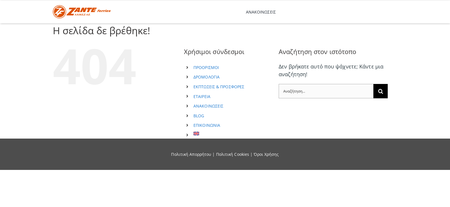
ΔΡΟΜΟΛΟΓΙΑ (206, 77)
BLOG (198, 115)
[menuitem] (231, 133)
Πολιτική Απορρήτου (191, 154)
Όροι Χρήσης (266, 154)
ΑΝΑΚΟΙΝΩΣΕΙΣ (208, 106)
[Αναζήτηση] (380, 91)
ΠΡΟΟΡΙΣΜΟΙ (206, 67)
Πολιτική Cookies (232, 154)
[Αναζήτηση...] (326, 91)
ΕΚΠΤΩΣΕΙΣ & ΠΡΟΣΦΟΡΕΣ (218, 86)
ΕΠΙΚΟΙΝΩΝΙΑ (206, 125)
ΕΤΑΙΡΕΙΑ (201, 96)
